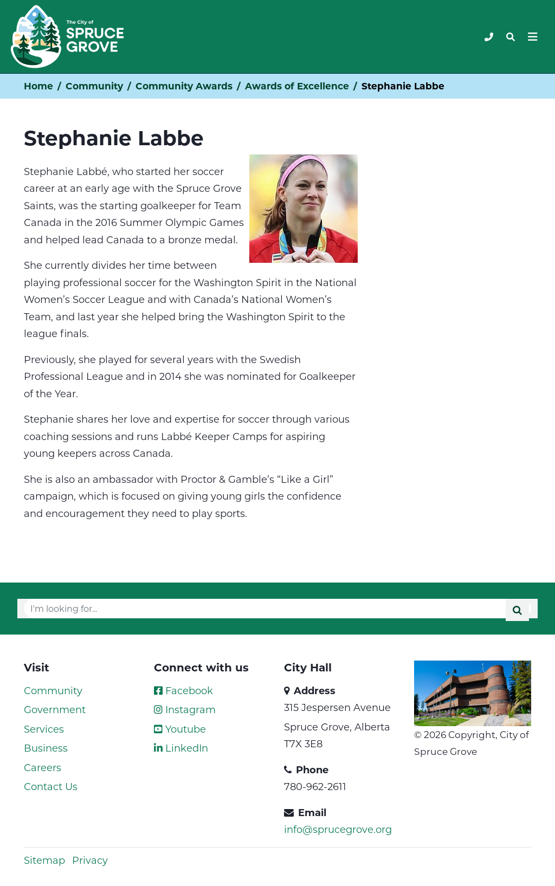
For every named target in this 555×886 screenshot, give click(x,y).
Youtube (180, 728)
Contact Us (51, 786)
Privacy (90, 859)
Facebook (183, 690)
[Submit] (517, 610)
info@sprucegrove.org (338, 829)
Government (55, 709)
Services (44, 728)
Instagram (185, 709)
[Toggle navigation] (510, 37)
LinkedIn (181, 747)
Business (46, 747)
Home (38, 86)
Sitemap (44, 859)
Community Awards (184, 86)
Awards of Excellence (297, 86)
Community (94, 86)
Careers (42, 767)
